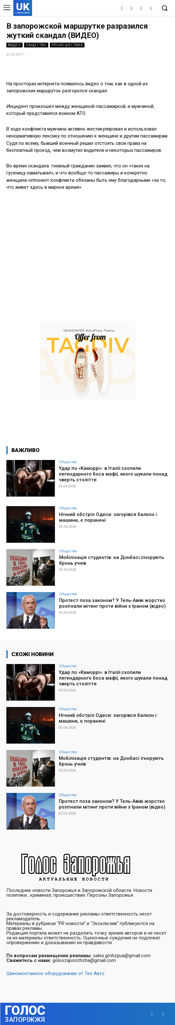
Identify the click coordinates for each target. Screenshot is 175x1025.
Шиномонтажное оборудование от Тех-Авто (55, 973)
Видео (14, 45)
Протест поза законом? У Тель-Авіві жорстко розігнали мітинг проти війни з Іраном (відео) (112, 603)
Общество (36, 45)
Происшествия (67, 45)
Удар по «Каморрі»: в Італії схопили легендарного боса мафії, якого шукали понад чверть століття (113, 474)
